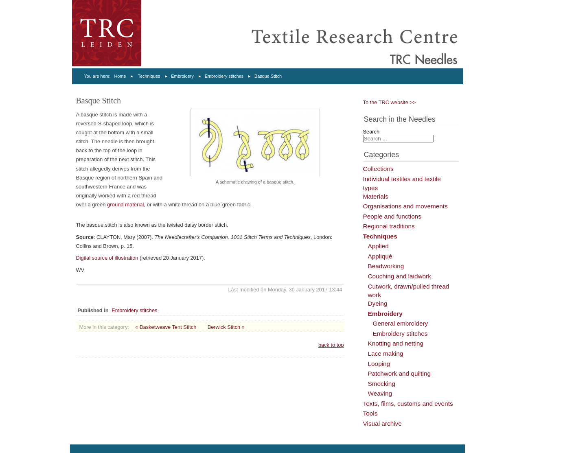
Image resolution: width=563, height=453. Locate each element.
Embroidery (182, 76)
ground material (125, 204)
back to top (331, 345)
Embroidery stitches (224, 76)
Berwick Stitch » (226, 327)
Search (371, 132)
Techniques (149, 76)
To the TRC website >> (389, 102)
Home (120, 76)
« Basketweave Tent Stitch (165, 327)
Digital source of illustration (108, 258)
